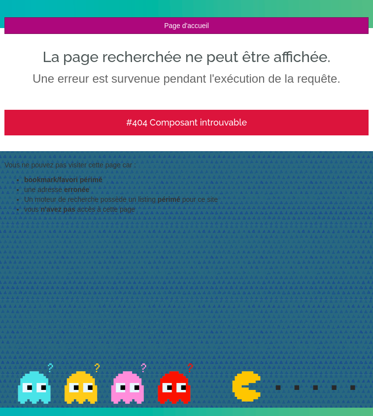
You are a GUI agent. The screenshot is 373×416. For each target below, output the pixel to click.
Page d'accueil (186, 26)
